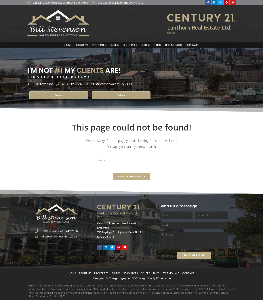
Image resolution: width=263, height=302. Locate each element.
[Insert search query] (131, 160)
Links (158, 45)
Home (68, 45)
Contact (192, 45)
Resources (130, 45)
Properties (99, 45)
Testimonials (173, 45)
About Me (82, 45)
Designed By (101, 280)
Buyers (114, 45)
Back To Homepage (131, 178)
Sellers (146, 45)
